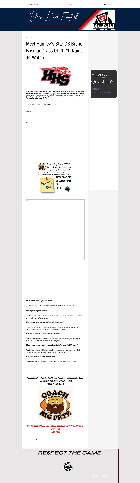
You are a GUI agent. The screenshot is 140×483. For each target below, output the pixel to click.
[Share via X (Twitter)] (32, 439)
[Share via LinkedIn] (37, 439)
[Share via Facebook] (27, 439)
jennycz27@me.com (102, 92)
